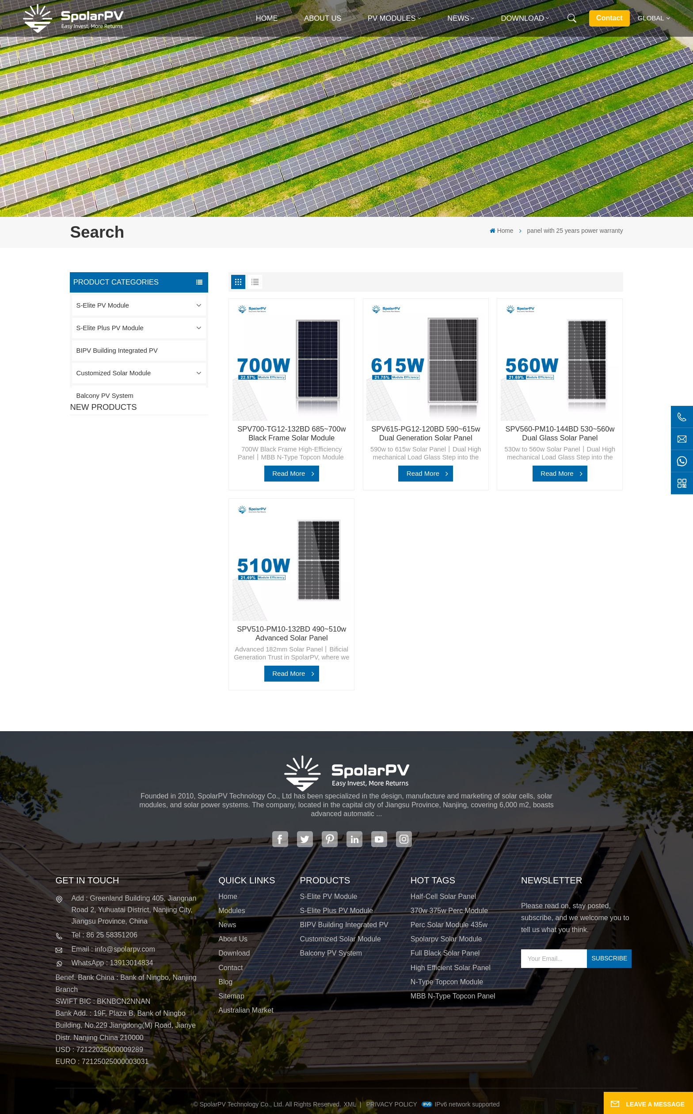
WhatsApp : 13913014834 (112, 963)
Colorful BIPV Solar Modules (160, 608)
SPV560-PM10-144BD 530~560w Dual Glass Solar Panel (559, 433)
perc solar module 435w (449, 925)
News (458, 18)
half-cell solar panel (443, 896)
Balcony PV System (104, 395)
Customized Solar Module (113, 373)
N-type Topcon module (447, 982)
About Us (322, 18)
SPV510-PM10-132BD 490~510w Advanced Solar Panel (291, 633)
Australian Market (246, 1010)
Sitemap (231, 996)
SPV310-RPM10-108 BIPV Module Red (158, 508)
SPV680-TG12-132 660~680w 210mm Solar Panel (154, 561)
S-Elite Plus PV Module (110, 328)
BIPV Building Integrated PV (117, 350)
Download (522, 18)
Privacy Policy (391, 1104)
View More (139, 474)
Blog (225, 982)
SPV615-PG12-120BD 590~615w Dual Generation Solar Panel (425, 433)
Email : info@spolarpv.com (113, 949)
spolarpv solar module (446, 939)
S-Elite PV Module (102, 305)
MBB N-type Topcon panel (453, 996)
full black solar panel (445, 953)
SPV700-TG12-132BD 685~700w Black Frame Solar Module (291, 433)
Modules (231, 910)
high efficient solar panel (451, 967)
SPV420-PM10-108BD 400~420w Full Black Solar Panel (158, 457)
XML (350, 1104)
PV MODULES (392, 18)
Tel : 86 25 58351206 (104, 935)
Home (267, 18)
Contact (609, 18)
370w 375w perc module (449, 910)
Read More (288, 473)
